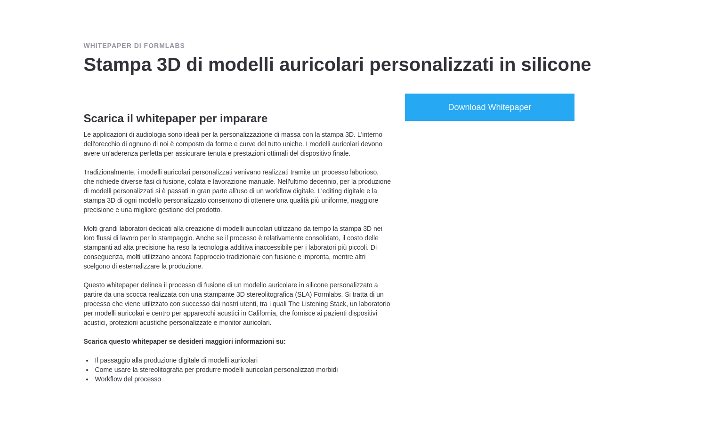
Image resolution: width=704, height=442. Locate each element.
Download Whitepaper (489, 107)
